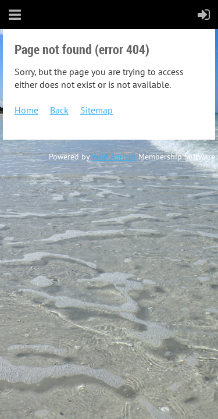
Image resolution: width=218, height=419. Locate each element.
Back (59, 110)
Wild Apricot (114, 156)
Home (26, 110)
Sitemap (96, 110)
